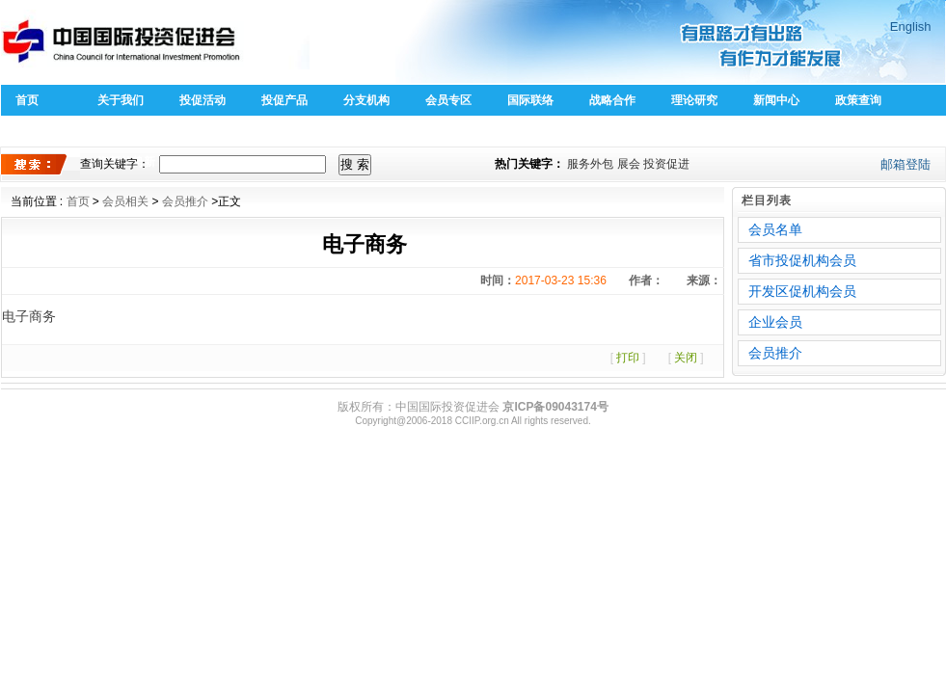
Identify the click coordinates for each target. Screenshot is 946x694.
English (911, 26)
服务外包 (590, 164)
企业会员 (775, 322)
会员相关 (125, 201)
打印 (627, 357)
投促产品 (284, 100)
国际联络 (530, 100)
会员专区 (448, 100)
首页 (27, 100)
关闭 (685, 357)
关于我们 (120, 100)
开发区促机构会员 (802, 291)
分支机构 (366, 100)
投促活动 (202, 100)
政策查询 (858, 100)
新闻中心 (776, 100)
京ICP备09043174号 (555, 407)
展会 (628, 164)
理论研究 (694, 100)
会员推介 (185, 201)
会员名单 (775, 229)
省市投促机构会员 (802, 260)
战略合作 (612, 100)
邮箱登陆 (905, 164)
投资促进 (666, 164)
